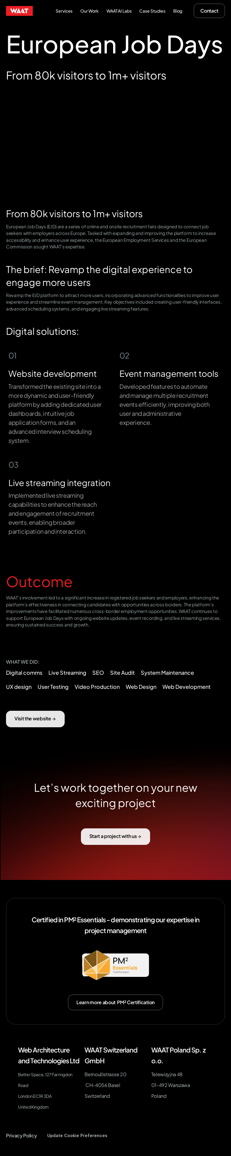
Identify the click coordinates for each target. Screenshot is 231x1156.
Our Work (89, 11)
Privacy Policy (21, 1135)
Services (64, 11)
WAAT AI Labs (118, 11)
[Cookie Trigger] (77, 1136)
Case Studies (152, 11)
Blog (177, 11)
